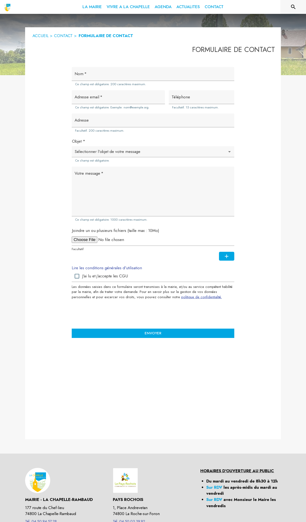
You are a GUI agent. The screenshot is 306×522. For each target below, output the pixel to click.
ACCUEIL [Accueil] (41, 36)
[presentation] (153, 313)
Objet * (78, 141)
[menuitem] (92, 6)
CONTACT (63, 36)
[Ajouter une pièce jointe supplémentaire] (226, 256)
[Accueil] (7, 7)
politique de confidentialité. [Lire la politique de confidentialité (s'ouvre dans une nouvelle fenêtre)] (201, 297)
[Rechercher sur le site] (293, 7)
